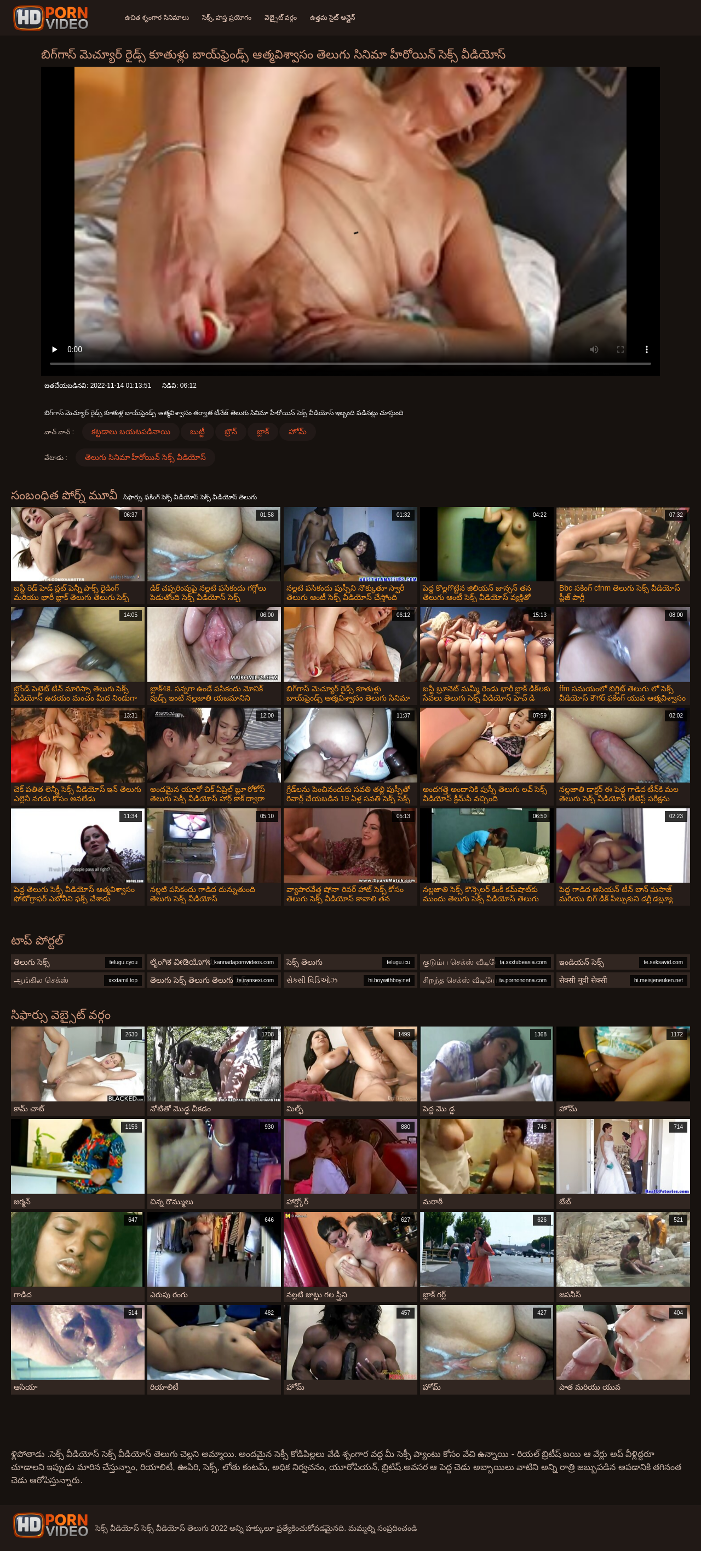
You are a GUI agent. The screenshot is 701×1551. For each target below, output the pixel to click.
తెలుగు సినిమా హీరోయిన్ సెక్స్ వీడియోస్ (145, 457)
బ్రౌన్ (231, 431)
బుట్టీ (197, 431)
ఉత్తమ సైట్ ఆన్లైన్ (332, 17)
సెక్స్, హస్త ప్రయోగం (226, 17)
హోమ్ (298, 431)
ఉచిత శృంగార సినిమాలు (157, 17)
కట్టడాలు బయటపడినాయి (130, 431)
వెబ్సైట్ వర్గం (281, 17)
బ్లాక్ (263, 431)
